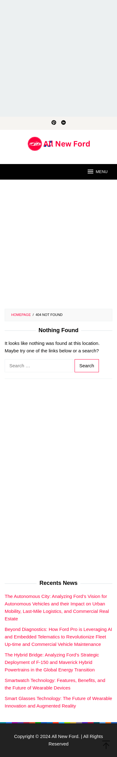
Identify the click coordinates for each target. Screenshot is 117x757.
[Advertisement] (58, 58)
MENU (97, 171)
